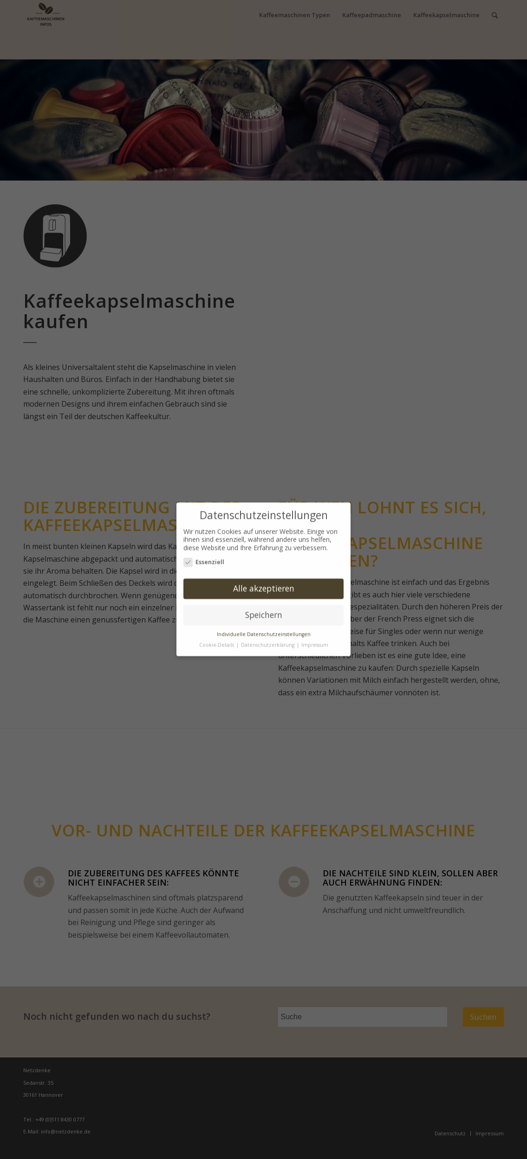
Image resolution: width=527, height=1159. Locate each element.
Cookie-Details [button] (217, 641)
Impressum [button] (314, 641)
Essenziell (203, 558)
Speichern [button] (263, 611)
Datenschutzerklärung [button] (268, 641)
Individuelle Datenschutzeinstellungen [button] (264, 631)
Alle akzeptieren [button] (263, 584)
